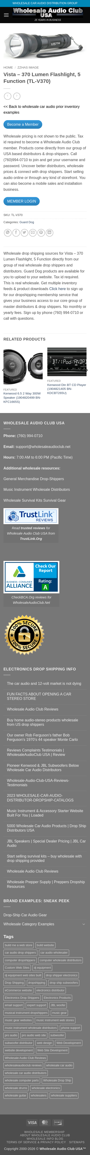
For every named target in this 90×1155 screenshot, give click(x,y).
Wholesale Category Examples (28, 924)
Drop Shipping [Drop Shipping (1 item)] (14, 982)
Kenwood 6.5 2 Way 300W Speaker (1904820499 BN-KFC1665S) (22, 397)
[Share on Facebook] (16, 233)
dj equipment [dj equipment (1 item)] (42, 967)
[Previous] (3, 379)
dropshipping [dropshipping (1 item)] (36, 982)
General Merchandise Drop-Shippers (33, 479)
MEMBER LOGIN (21, 201)
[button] (6, 15)
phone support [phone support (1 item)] (70, 1028)
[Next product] (7, 96)
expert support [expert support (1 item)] (36, 1005)
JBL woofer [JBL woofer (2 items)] (58, 1005)
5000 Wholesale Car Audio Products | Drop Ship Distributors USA (46, 828)
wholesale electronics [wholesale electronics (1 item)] (46, 1088)
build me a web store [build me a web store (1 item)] (18, 945)
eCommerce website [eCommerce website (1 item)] (18, 990)
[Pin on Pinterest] (41, 233)
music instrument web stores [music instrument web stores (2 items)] (55, 1020)
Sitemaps (77, 1142)
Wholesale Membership (44, 1132)
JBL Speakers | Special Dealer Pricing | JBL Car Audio (46, 843)
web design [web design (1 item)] (44, 1043)
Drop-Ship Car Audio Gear (25, 915)
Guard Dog (26, 222)
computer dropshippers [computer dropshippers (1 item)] (20, 960)
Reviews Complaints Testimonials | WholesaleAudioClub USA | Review (36, 752)
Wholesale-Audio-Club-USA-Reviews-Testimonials (38, 783)
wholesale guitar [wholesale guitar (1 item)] (15, 1095)
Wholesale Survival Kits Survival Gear (34, 500)
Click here (57, 289)
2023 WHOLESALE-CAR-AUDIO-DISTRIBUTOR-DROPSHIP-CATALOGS (40, 798)
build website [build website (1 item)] (45, 945)
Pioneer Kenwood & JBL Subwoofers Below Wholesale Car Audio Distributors (43, 768)
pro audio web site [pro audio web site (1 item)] (34, 1035)
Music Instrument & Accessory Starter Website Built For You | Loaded (45, 813)
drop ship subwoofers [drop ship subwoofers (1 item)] (64, 982)
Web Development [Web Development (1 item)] (68, 1043)
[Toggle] (84, 924)
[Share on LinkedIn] (49, 233)
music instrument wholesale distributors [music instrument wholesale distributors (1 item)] (31, 1028)
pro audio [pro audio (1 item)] (11, 1035)
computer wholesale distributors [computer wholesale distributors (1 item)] (60, 960)
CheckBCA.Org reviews (29, 597)
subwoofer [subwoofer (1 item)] (57, 1035)
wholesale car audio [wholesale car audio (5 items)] (59, 1065)
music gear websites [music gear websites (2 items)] (18, 1020)
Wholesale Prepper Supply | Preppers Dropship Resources (46, 884)
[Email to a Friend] (33, 233)
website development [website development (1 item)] (19, 1050)
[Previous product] (16, 96)
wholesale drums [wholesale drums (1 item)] (16, 1088)
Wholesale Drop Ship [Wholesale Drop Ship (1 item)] (57, 1080)
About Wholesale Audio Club (45, 1135)
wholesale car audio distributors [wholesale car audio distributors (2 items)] (25, 1073)
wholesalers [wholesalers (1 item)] (39, 1095)
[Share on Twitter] (24, 233)
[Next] (86, 379)
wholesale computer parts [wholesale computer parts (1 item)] (22, 1080)
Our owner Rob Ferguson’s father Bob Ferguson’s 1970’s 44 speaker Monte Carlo (42, 737)
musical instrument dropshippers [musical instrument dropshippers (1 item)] (26, 1012)
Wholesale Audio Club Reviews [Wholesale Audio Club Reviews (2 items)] (25, 1058)
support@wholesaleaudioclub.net (43, 447)
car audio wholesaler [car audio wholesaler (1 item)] (54, 952)
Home (8, 67)
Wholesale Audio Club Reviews (32, 709)
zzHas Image (28, 67)
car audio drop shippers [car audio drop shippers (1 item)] (20, 952)
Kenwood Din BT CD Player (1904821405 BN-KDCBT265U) (66, 389)
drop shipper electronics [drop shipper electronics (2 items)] (61, 975)
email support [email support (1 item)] (14, 1005)
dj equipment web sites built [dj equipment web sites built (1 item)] (23, 975)
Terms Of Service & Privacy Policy (36, 1142)
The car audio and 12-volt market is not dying (44, 683)
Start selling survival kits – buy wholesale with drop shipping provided (44, 858)
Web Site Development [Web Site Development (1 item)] (52, 1050)
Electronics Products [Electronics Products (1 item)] (57, 997)
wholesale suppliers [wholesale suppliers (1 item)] (64, 1095)
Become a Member (23, 124)
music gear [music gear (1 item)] (59, 1012)
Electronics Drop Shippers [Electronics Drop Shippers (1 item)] (22, 997)
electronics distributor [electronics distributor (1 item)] (50, 990)
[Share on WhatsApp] (8, 233)
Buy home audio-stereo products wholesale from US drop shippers (42, 722)
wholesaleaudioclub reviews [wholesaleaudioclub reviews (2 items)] (23, 1065)
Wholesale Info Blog (45, 1138)
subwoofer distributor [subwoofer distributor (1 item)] (18, 1043)
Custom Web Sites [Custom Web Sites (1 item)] (17, 967)
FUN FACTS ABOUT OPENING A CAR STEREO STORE (39, 696)
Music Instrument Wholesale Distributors (36, 489)
